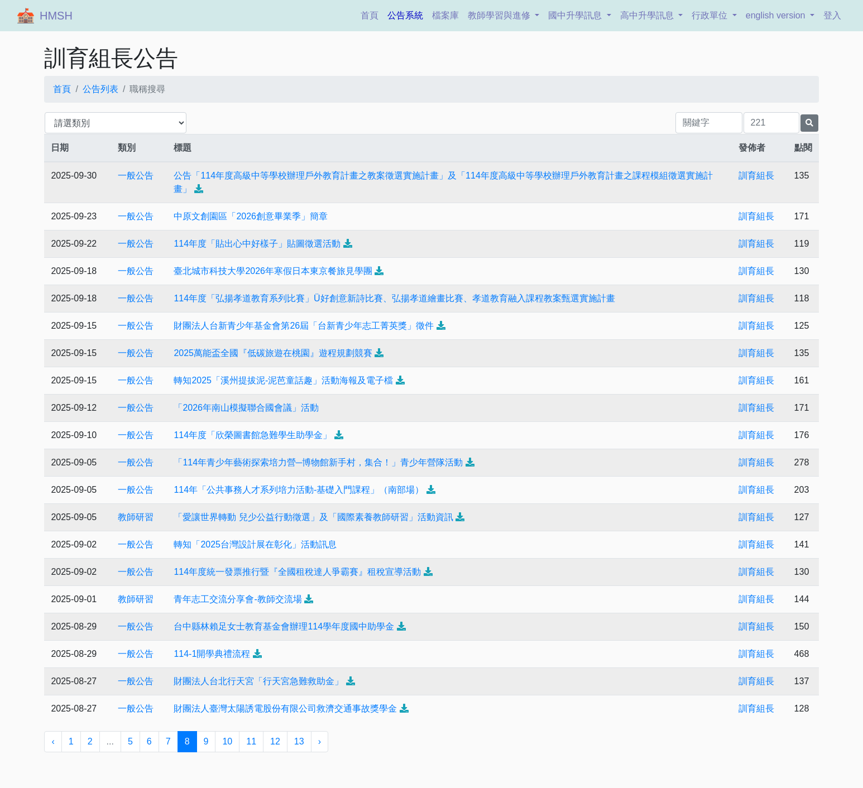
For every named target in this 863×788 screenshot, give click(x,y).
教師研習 (136, 517)
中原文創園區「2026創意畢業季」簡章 (251, 216)
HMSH (56, 15)
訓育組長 (756, 175)
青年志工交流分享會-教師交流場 (237, 599)
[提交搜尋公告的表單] (809, 123)
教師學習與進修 (500, 15)
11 (251, 741)
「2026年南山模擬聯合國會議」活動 (246, 407)
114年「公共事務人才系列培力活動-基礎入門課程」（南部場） (299, 489)
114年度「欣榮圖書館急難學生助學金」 (253, 435)
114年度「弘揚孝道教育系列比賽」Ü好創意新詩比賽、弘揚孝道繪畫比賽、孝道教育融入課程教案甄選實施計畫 (394, 298)
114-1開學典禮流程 (212, 654)
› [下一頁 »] (319, 741)
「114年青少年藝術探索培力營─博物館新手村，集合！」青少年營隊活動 (318, 462)
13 (299, 741)
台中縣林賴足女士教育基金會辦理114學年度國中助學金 (284, 626)
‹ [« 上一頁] (52, 741)
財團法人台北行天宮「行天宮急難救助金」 (258, 681)
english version (777, 15)
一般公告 (136, 175)
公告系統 (405, 15)
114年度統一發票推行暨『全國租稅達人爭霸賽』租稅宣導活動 (297, 571)
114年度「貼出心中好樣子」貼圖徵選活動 (257, 243)
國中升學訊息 (576, 15)
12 (275, 741)
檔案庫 (445, 15)
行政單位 (711, 15)
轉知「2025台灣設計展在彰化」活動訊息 (255, 544)
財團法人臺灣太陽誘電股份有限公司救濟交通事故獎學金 (285, 708)
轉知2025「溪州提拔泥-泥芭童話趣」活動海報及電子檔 (283, 380)
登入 (832, 15)
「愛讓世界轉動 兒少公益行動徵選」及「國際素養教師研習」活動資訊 (313, 517)
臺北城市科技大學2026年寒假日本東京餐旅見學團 (273, 271)
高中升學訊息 (648, 15)
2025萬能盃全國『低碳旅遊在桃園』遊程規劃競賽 (273, 353)
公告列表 (100, 89)
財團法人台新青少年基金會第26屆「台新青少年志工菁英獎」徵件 (304, 325)
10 (227, 741)
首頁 (372, 14)
